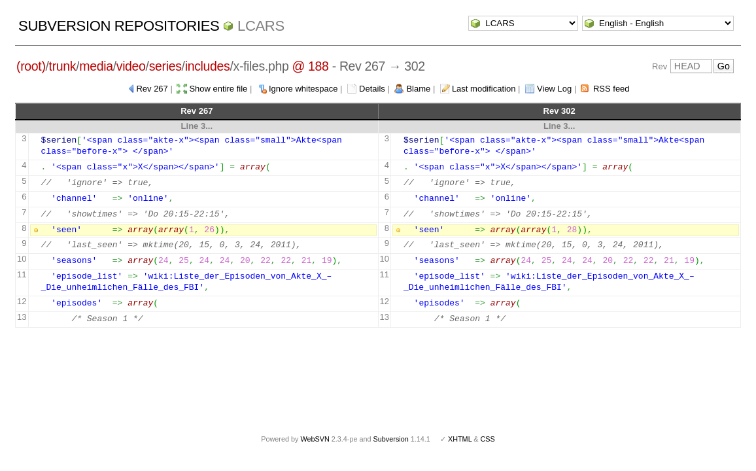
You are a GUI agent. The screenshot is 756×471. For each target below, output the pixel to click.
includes (207, 66)
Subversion (391, 439)
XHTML (460, 439)
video (131, 66)
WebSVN (314, 439)
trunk (63, 66)
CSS (488, 439)
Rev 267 (151, 89)
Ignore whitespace (303, 89)
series (165, 66)
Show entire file (218, 89)
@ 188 (310, 66)
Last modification (484, 89)
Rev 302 (559, 111)
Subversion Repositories (118, 26)
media (95, 66)
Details (372, 89)
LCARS (260, 26)
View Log (554, 89)
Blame (418, 89)
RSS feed (611, 89)
